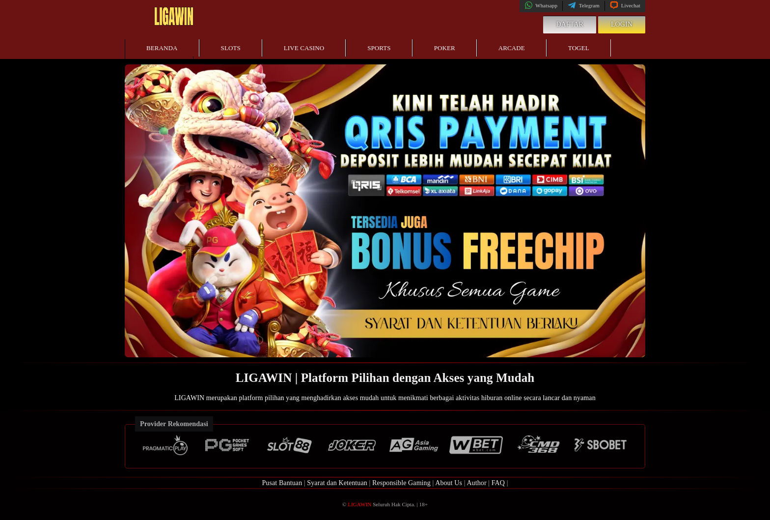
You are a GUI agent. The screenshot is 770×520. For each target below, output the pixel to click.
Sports (379, 48)
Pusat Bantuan (282, 483)
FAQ (498, 483)
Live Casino (304, 48)
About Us (448, 483)
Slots (231, 48)
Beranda (162, 48)
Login (621, 24)
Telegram (584, 5)
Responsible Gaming (401, 483)
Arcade (511, 48)
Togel (578, 48)
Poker (444, 48)
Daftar (569, 24)
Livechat (625, 5)
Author (476, 483)
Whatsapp (540, 5)
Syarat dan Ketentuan (337, 483)
